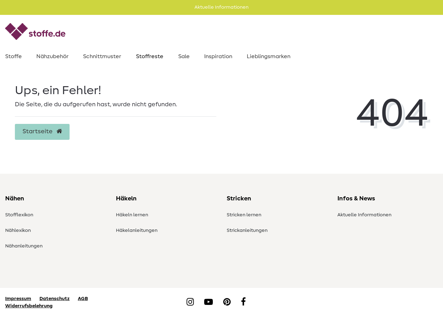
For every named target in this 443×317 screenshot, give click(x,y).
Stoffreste (149, 56)
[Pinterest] (226, 302)
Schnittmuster (102, 56)
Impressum (18, 298)
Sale (184, 56)
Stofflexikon (19, 214)
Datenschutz (54, 298)
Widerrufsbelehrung (29, 306)
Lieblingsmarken (268, 56)
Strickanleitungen (247, 230)
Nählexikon (18, 230)
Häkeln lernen (132, 214)
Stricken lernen (244, 214)
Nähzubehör (52, 56)
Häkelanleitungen (136, 230)
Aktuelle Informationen (364, 214)
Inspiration (218, 56)
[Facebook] (243, 302)
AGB (83, 298)
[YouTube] (208, 302)
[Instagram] (190, 302)
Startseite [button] (42, 131)
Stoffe (13, 56)
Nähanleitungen (24, 246)
